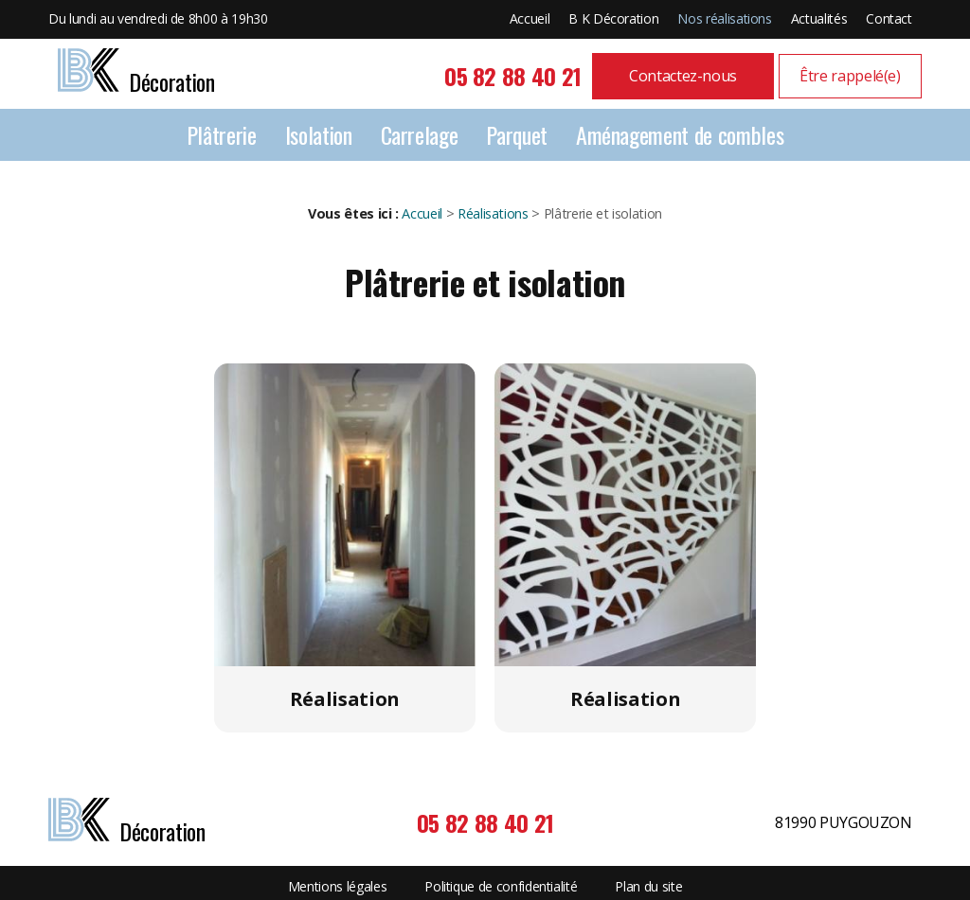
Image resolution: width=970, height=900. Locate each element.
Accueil (530, 18)
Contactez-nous (683, 75)
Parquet (517, 134)
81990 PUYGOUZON (843, 822)
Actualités (819, 18)
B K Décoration (613, 18)
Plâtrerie (222, 134)
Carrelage (419, 134)
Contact (889, 18)
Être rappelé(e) (850, 75)
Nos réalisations (724, 18)
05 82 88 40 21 (513, 76)
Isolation (318, 134)
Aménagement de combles (679, 134)
